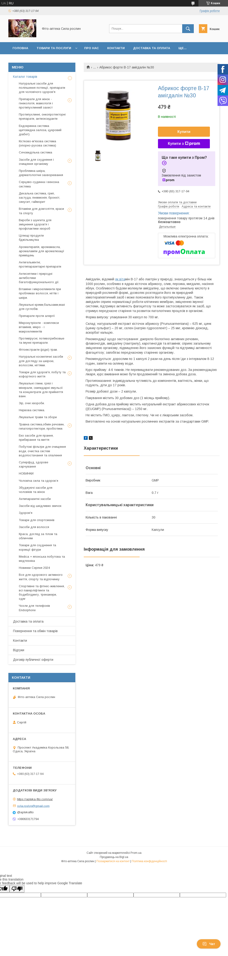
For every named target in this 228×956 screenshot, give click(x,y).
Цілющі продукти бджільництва (31, 237)
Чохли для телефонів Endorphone (34, 608)
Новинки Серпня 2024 (34, 568)
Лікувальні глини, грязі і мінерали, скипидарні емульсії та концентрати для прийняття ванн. (41, 390)
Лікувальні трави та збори (38, 417)
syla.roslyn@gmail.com (33, 805)
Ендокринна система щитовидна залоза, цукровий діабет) (40, 130)
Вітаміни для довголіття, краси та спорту (41, 211)
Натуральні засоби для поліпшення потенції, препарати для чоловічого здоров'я (42, 88)
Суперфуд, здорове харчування (33, 464)
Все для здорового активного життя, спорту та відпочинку (41, 577)
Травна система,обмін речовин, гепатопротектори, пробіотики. (41, 426)
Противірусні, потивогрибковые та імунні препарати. (41, 340)
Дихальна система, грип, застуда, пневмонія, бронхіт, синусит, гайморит (39, 197)
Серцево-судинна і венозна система (39, 184)
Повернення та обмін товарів (35, 631)
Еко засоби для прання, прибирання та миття (36, 437)
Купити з (184, 144)
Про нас (91, 48)
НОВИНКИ (26, 473)
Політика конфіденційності (149, 861)
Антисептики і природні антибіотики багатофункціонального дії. (39, 278)
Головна (20, 48)
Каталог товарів (25, 76)
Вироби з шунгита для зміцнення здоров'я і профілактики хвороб (35, 224)
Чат (208, 944)
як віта (120, 279)
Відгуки (18, 650)
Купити (184, 132)
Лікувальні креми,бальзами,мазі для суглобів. (42, 307)
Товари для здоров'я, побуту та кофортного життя (42, 374)
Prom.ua (136, 852)
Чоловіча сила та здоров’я (38, 480)
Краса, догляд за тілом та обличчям (38, 536)
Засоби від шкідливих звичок (40, 506)
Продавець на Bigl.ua (114, 857)
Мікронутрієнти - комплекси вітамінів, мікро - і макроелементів (39, 327)
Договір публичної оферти (33, 659)
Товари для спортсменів (36, 520)
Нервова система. (32, 410)
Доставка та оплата (151, 48)
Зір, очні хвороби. (32, 403)
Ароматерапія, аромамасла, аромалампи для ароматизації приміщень (41, 251)
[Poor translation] (17, 889)
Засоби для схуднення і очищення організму (36, 162)
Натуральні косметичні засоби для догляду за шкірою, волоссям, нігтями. (41, 361)
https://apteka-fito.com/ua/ (35, 799)
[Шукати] (188, 28)
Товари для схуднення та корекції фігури (37, 547)
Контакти (116, 48)
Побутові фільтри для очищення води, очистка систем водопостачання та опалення (42, 451)
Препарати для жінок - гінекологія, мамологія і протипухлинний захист (36, 103)
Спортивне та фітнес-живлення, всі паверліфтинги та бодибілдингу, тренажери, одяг (42, 592)
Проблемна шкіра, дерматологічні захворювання (41, 173)
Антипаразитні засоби (35, 499)
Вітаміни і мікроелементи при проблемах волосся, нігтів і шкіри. (40, 293)
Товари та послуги (54, 48)
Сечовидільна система (35, 152)
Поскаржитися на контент (113, 861)
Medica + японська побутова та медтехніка (42, 559)
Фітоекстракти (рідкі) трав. (38, 349)
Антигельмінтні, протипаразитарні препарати (40, 264)
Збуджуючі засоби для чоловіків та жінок (35, 490)
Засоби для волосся (34, 527)
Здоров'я (25, 513)
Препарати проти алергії (37, 316)
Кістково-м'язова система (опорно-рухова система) (37, 143)
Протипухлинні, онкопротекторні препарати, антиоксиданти (42, 116)
